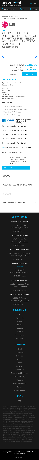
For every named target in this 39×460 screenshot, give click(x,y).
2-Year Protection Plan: (15, 130)
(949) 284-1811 (19, 276)
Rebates (19, 356)
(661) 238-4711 (19, 259)
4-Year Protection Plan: (15, 139)
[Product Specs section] (19, 176)
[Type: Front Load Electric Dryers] (19, 83)
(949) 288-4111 (19, 304)
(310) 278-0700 (19, 290)
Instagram (20, 321)
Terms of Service (19, 384)
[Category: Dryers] (19, 85)
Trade (19, 363)
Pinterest (19, 332)
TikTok (19, 325)
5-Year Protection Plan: (15, 143)
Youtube (19, 328)
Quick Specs (9, 79)
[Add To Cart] (29, 74)
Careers (19, 380)
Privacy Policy (19, 377)
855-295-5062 (25, 423)
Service (19, 387)
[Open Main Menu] (33, 3)
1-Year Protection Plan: (15, 126)
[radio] (14, 126)
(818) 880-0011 (19, 245)
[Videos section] (19, 194)
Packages (19, 359)
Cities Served (19, 390)
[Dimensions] (19, 90)
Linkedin (19, 339)
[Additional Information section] (19, 185)
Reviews (19, 366)
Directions (19, 266)
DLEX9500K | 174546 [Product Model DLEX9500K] (10, 47)
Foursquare (19, 335)
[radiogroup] (19, 137)
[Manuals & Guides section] (19, 203)
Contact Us (19, 370)
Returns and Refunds (19, 373)
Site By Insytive (19, 457)
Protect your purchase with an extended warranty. (23, 121)
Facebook (19, 318)
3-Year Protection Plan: (15, 134)
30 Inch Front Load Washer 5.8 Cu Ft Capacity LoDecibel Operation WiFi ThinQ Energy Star (19, 159)
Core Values (19, 352)
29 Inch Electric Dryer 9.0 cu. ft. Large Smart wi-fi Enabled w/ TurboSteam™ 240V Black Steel (19, 38)
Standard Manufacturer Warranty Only (17, 147)
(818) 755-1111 (19, 231)
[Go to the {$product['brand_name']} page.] (8, 24)
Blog (19, 401)
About (19, 349)
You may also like (12, 153)
